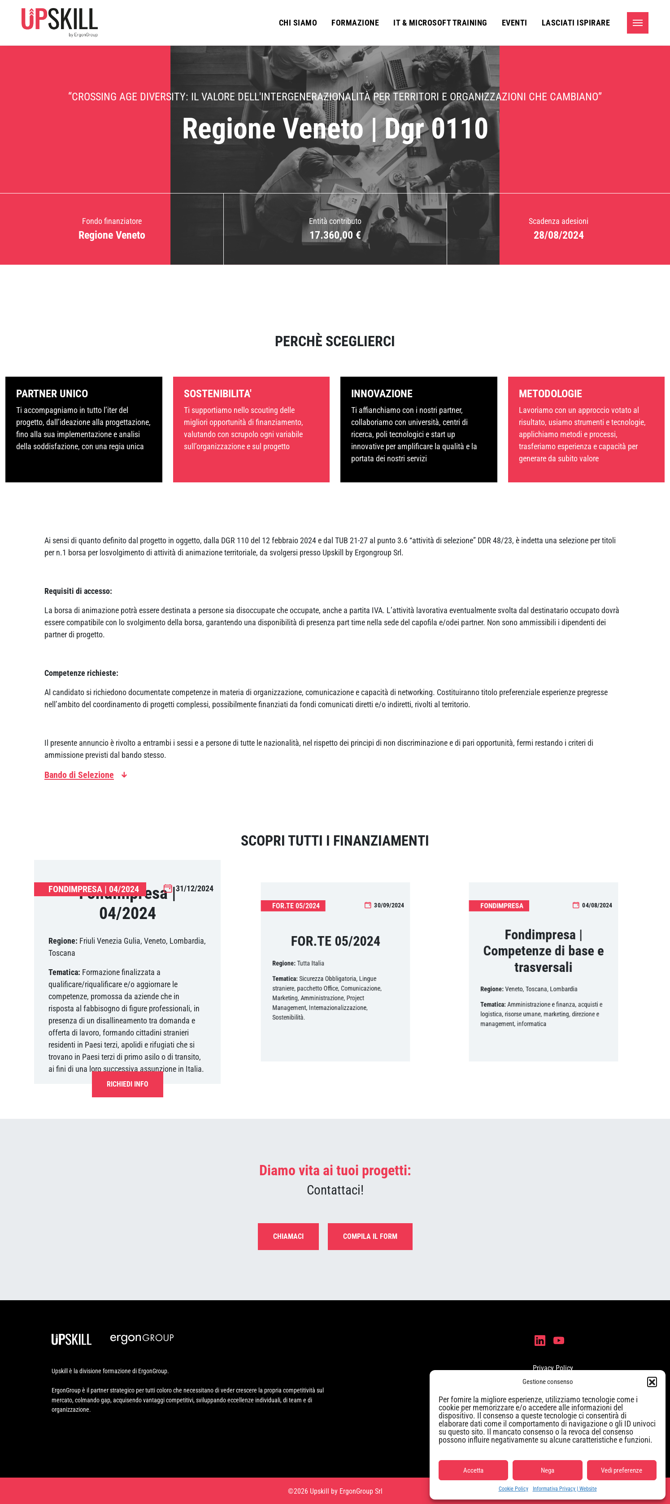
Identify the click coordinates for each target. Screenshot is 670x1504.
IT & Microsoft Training (440, 22)
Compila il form (370, 1236)
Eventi (514, 22)
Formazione (355, 22)
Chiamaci (288, 1236)
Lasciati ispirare (576, 22)
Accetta (473, 1470)
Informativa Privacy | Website (565, 1489)
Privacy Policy (553, 1368)
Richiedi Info (127, 1084)
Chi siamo (298, 22)
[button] (652, 1381)
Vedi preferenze (621, 1470)
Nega (547, 1470)
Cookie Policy (513, 1489)
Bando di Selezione (79, 774)
